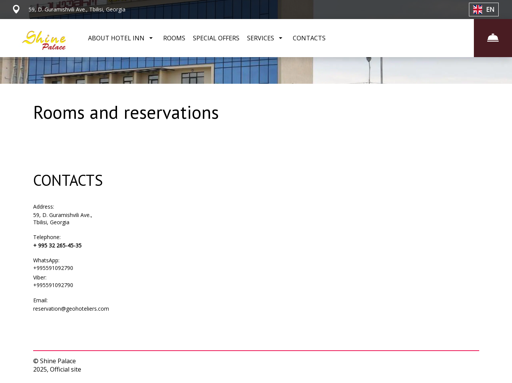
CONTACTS (309, 38)
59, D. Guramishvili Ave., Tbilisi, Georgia (62, 218)
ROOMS (174, 38)
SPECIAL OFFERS (216, 38)
